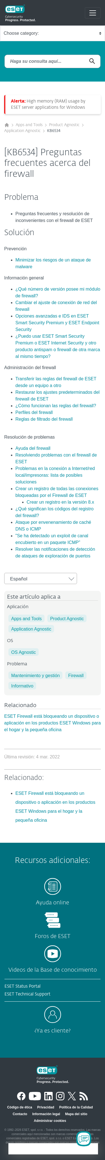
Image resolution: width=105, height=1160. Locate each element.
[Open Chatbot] (83, 1138)
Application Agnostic (22, 131)
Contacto (20, 1114)
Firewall (75, 675)
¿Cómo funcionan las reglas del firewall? (55, 405)
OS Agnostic (23, 652)
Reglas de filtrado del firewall (44, 419)
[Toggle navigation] (93, 12)
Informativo (22, 686)
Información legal (46, 1114)
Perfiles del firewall (34, 412)
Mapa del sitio (76, 1114)
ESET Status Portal (22, 986)
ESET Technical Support (27, 994)
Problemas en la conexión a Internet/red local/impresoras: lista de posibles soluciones (55, 475)
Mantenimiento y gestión (35, 675)
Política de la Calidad (76, 1107)
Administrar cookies (50, 1121)
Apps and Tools (29, 125)
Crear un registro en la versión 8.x (60, 502)
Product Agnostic (64, 125)
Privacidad (45, 1107)
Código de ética (19, 1107)
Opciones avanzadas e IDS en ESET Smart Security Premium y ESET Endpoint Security (57, 323)
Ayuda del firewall (32, 448)
